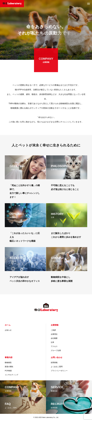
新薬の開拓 (9, 367)
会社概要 (54, 338)
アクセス (54, 346)
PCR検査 (8, 371)
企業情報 (54, 325)
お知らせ (8, 330)
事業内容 (8, 357)
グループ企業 (56, 350)
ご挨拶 (53, 330)
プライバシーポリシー (59, 371)
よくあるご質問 (57, 367)
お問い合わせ (56, 357)
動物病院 (8, 362)
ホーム (8, 325)
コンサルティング (11, 375)
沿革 (52, 342)
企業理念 (54, 334)
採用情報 (54, 362)
